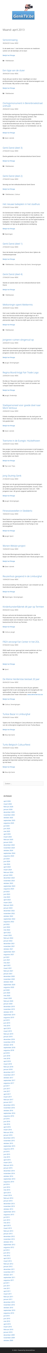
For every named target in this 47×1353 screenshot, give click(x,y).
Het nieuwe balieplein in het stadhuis (21, 204)
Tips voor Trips (10, 466)
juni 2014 (7, 1187)
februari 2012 (8, 1264)
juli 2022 (7, 924)
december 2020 (9, 976)
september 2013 (9, 1212)
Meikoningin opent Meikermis (18, 304)
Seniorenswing (10, 39)
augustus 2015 (9, 1149)
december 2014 (9, 1171)
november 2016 (9, 1108)
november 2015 (9, 1141)
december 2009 (9, 1335)
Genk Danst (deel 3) (12, 147)
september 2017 (9, 1080)
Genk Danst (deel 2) (12, 175)
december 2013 (9, 1204)
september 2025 (9, 820)
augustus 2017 (9, 1083)
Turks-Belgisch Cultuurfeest (16, 744)
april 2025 (7, 834)
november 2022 (9, 913)
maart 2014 (8, 1195)
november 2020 (9, 979)
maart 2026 (8, 804)
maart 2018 (8, 1064)
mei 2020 (7, 995)
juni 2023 (7, 894)
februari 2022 (8, 938)
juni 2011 (7, 1286)
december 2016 (9, 1105)
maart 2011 (8, 1294)
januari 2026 (8, 809)
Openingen (9, 234)
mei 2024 (7, 864)
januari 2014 (8, 1201)
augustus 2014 (9, 1182)
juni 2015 (7, 1154)
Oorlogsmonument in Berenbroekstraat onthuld (23, 104)
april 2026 (7, 801)
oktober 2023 (8, 883)
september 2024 (9, 853)
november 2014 (9, 1173)
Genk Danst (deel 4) (12, 274)
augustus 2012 (9, 1247)
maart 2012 (8, 1261)
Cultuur (17, 194)
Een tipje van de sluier (14, 70)
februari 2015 (8, 1165)
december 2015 (9, 1138)
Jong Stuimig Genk (12, 475)
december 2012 (9, 1236)
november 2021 (9, 946)
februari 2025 (8, 839)
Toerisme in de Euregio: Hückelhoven (21, 440)
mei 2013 (7, 1223)
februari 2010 (8, 1329)
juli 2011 (7, 1283)
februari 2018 (8, 1067)
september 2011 (9, 1277)
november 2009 (9, 1338)
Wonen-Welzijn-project (14, 545)
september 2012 (9, 1245)
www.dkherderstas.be (35, 694)
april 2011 (7, 1291)
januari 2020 (8, 1004)
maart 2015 (8, 1162)
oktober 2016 (8, 1110)
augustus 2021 (9, 954)
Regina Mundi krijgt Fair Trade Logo (21, 372)
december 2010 (9, 1302)
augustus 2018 (9, 1050)
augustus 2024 (9, 856)
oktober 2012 (8, 1242)
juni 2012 (7, 1253)
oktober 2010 (8, 1308)
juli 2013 (7, 1217)
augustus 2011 (9, 1280)
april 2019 (7, 1028)
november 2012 (9, 1239)
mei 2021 (7, 963)
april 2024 (7, 867)
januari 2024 (8, 875)
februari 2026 (8, 807)
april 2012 (7, 1258)
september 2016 (9, 1113)
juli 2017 (7, 1086)
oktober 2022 (8, 916)
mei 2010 (7, 1321)
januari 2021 (8, 974)
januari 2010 (8, 1332)
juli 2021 (7, 957)
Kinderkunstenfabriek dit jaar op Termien (23, 606)
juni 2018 (7, 1056)
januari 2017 (8, 1102)
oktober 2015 (8, 1143)
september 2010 (9, 1310)
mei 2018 (7, 1058)
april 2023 (7, 900)
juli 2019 (7, 1020)
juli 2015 (7, 1151)
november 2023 (9, 881)
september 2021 (9, 952)
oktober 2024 (8, 850)
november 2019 (9, 1009)
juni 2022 (7, 927)
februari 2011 (8, 1297)
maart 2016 (8, 1130)
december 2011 (9, 1269)
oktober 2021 (8, 949)
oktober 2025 (8, 818)
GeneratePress (30, 1350)
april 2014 (7, 1193)
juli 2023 (7, 891)
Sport (11, 536)
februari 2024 (8, 872)
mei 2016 (7, 1124)
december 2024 (9, 845)
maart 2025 (8, 837)
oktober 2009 (8, 1340)
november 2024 (9, 848)
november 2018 (9, 1042)
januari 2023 (8, 908)
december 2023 (9, 878)
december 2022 (9, 911)
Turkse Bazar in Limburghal (16, 714)
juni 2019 (7, 1023)
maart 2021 (8, 968)
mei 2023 (7, 897)
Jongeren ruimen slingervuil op (18, 339)
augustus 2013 (9, 1214)
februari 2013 (8, 1231)
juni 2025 (7, 828)
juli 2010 (7, 1316)
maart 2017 (8, 1097)
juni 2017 (7, 1089)
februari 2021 (8, 971)
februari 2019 (8, 1034)
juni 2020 (7, 993)
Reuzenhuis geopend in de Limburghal (22, 576)
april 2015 (7, 1160)
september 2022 (9, 919)
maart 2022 (8, 935)
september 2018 (9, 1047)
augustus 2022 (9, 922)
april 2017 (7, 1094)
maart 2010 (8, 1327)
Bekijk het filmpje (9, 55)
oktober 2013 (8, 1209)
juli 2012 (7, 1250)
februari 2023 (8, 905)
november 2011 (9, 1272)
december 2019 (9, 1006)
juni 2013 (7, 1220)
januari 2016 (8, 1135)
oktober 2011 (8, 1275)
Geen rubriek (9, 138)
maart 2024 (8, 870)
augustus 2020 (9, 987)
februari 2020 (8, 1001)
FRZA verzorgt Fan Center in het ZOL (21, 641)
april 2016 (7, 1127)
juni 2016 (7, 1121)
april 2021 (7, 965)
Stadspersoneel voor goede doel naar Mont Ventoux (22, 406)
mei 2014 (7, 1190)
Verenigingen (36, 264)
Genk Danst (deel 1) (12, 243)
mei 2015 (7, 1157)
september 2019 (9, 1015)
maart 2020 (8, 998)
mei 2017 (7, 1091)
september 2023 (9, 886)
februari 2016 (8, 1132)
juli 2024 (7, 859)
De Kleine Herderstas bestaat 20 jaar (21, 679)
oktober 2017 (8, 1078)
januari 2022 (8, 941)
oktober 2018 (8, 1045)
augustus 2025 (9, 823)
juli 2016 (7, 1119)
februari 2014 (8, 1198)
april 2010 (7, 1324)
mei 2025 (7, 831)
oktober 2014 (8, 1176)
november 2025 (9, 815)
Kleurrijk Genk (26, 264)
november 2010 (9, 1305)
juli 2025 (7, 826)
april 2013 (7, 1225)
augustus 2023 (9, 889)
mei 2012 (7, 1255)
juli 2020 (7, 990)
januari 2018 (8, 1069)
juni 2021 (7, 960)
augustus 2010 (9, 1313)
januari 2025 (8, 842)
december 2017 (9, 1072)
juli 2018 (7, 1053)
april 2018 (7, 1061)
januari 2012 (8, 1266)
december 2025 (9, 812)
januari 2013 (8, 1234)
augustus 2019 (9, 1017)
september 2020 (9, 985)
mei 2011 (7, 1288)
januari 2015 (8, 1168)
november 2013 (9, 1206)
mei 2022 (7, 930)
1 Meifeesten (9, 61)
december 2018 (9, 1039)
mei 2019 (7, 1026)
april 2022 (7, 932)
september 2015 (9, 1146)
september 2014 (9, 1179)
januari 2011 (8, 1299)
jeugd (7, 363)
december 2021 (9, 943)
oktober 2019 (8, 1012)
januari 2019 (8, 1037)
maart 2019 (8, 1031)
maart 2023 (8, 902)
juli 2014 (7, 1184)
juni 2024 (7, 861)
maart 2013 (8, 1228)
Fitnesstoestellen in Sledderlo (17, 510)
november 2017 (9, 1075)
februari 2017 (8, 1099)
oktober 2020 (8, 982)
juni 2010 (7, 1318)
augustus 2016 (9, 1116)
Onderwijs (13, 395)
